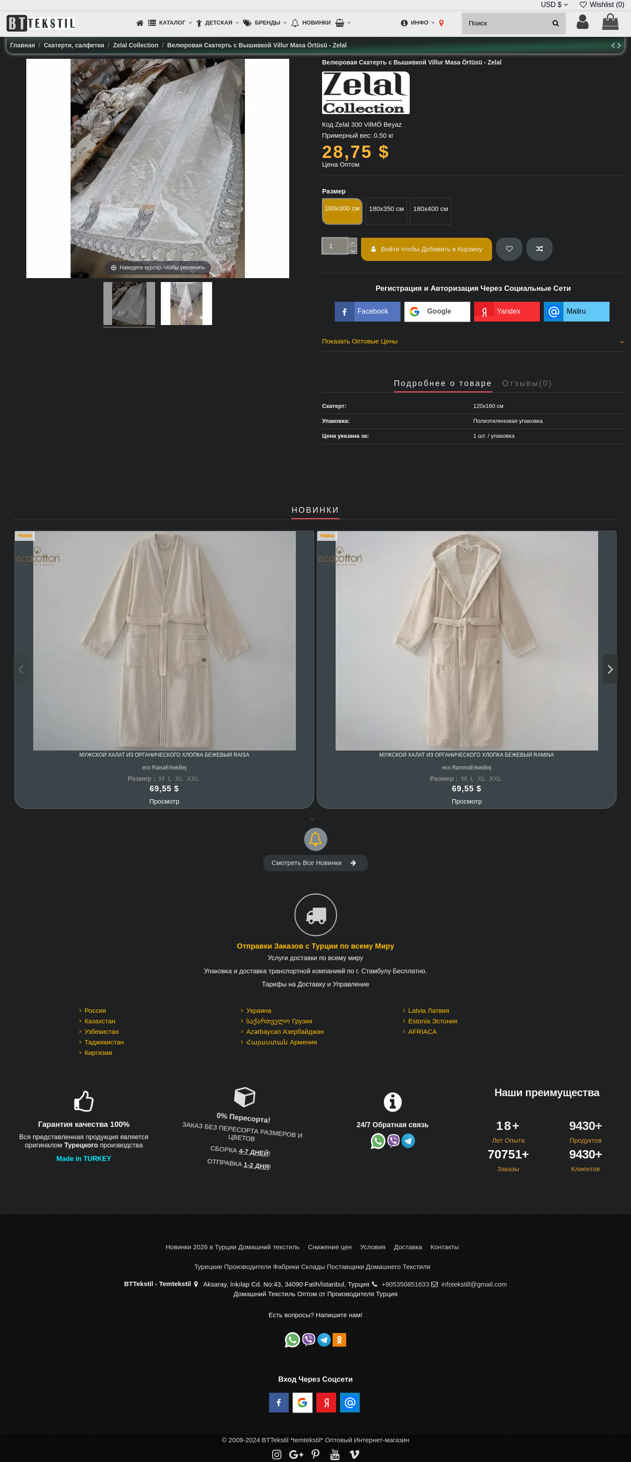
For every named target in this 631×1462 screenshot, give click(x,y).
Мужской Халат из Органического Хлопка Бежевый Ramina (466, 755)
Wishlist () (601, 4)
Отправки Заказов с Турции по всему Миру (315, 946)
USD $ (554, 4)
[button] (170, 23)
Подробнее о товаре (443, 383)
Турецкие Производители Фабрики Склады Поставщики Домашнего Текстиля (312, 1266)
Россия (95, 1010)
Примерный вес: (347, 135)
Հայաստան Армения (281, 1042)
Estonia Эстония (432, 1021)
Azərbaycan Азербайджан (285, 1031)
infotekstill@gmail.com (474, 1284)
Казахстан (100, 1021)
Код (327, 124)
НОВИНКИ (315, 510)
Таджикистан (104, 1042)
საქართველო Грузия (279, 1021)
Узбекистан (102, 1031)
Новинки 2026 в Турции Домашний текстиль (233, 1247)
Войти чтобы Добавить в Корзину (426, 249)
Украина (258, 1010)
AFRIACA (422, 1031)
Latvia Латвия (428, 1010)
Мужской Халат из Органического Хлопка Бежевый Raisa (164, 755)
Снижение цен (330, 1247)
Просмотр (164, 801)
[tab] (473, 342)
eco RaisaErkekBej (164, 768)
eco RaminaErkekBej (466, 768)
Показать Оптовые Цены (473, 341)
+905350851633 (405, 1284)
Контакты (444, 1247)
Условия (373, 1247)
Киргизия (98, 1052)
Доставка (408, 1247)
